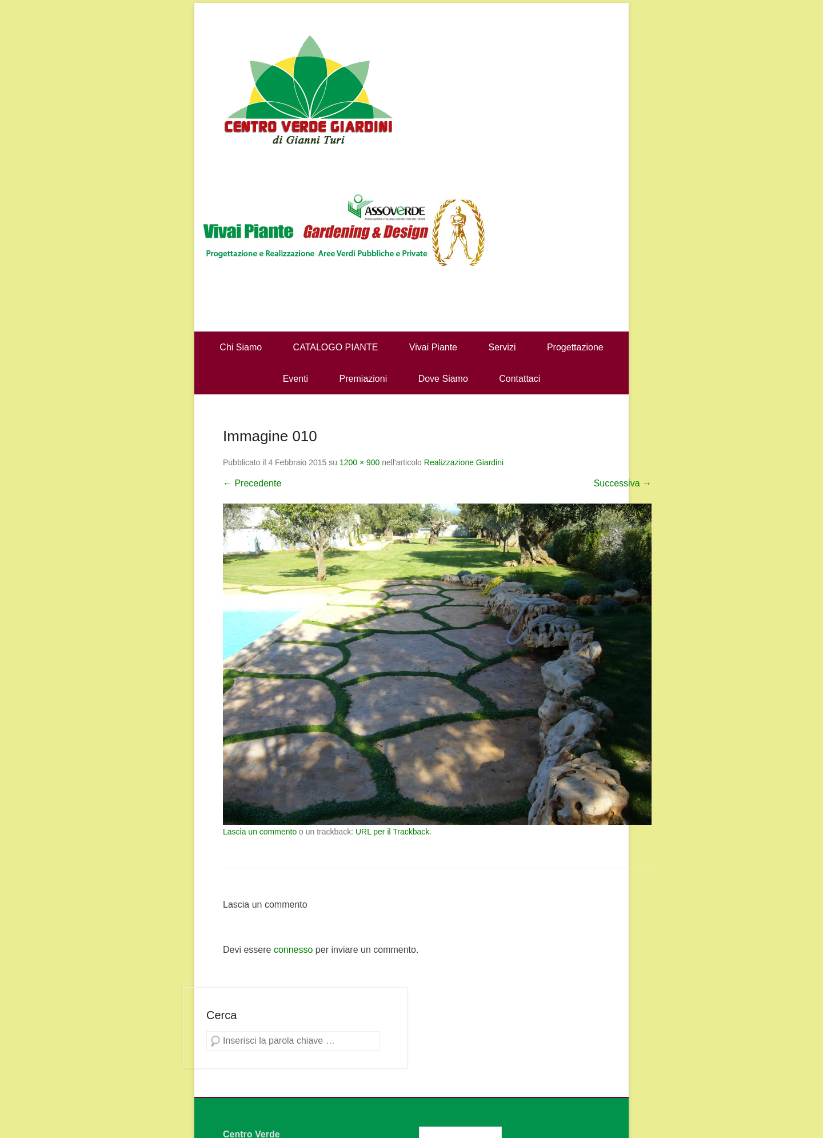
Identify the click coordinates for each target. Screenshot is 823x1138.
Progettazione (575, 347)
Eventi (295, 379)
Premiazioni (363, 379)
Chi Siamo (240, 347)
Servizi (502, 347)
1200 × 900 (359, 462)
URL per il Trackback (392, 831)
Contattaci (519, 379)
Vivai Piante (433, 347)
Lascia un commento (260, 831)
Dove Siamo (443, 379)
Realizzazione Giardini (464, 462)
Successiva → (623, 483)
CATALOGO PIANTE (335, 347)
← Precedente (252, 483)
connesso (293, 950)
